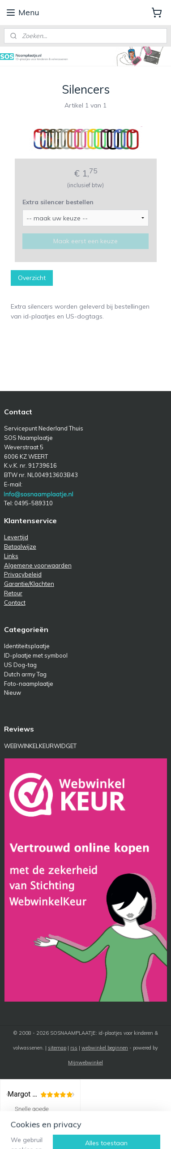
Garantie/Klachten (29, 583)
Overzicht (32, 278)
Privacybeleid (23, 574)
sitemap (57, 1048)
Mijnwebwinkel (85, 1062)
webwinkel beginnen (104, 1048)
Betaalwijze (20, 546)
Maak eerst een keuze (85, 241)
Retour (13, 593)
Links (11, 555)
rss (73, 1048)
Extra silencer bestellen (58, 202)
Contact (15, 602)
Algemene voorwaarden (38, 565)
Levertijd (16, 537)
